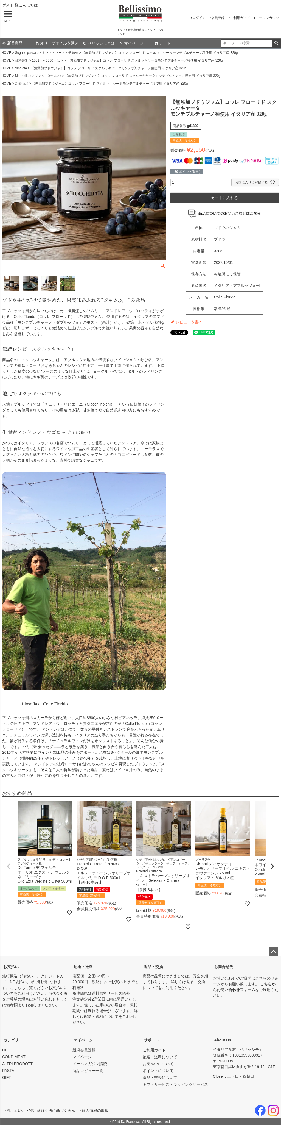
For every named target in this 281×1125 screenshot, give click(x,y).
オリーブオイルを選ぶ (56, 43)
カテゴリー (13, 1040)
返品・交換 (153, 967)
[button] (8, 866)
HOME (6, 53)
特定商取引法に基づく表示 (52, 1110)
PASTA (8, 1070)
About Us (222, 1040)
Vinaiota (21, 68)
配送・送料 (83, 967)
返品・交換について (160, 1077)
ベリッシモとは (99, 43)
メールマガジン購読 (89, 1064)
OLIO (6, 1050)
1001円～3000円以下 (47, 60)
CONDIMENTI (14, 1057)
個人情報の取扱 (95, 1110)
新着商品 (12, 43)
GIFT (6, 1077)
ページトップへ (273, 951)
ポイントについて (158, 1070)
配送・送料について (101, 1016)
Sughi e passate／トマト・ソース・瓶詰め (46, 53)
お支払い (11, 967)
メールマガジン (267, 18)
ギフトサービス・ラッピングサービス (175, 1084)
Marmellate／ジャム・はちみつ (38, 76)
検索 (276, 43)
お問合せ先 (223, 967)
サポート (151, 1040)
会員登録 (217, 18)
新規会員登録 (83, 1050)
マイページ (131, 43)
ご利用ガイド (240, 18)
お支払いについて (158, 1064)
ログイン (199, 18)
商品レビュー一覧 (87, 1070)
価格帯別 (21, 60)
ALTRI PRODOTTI (18, 1064)
